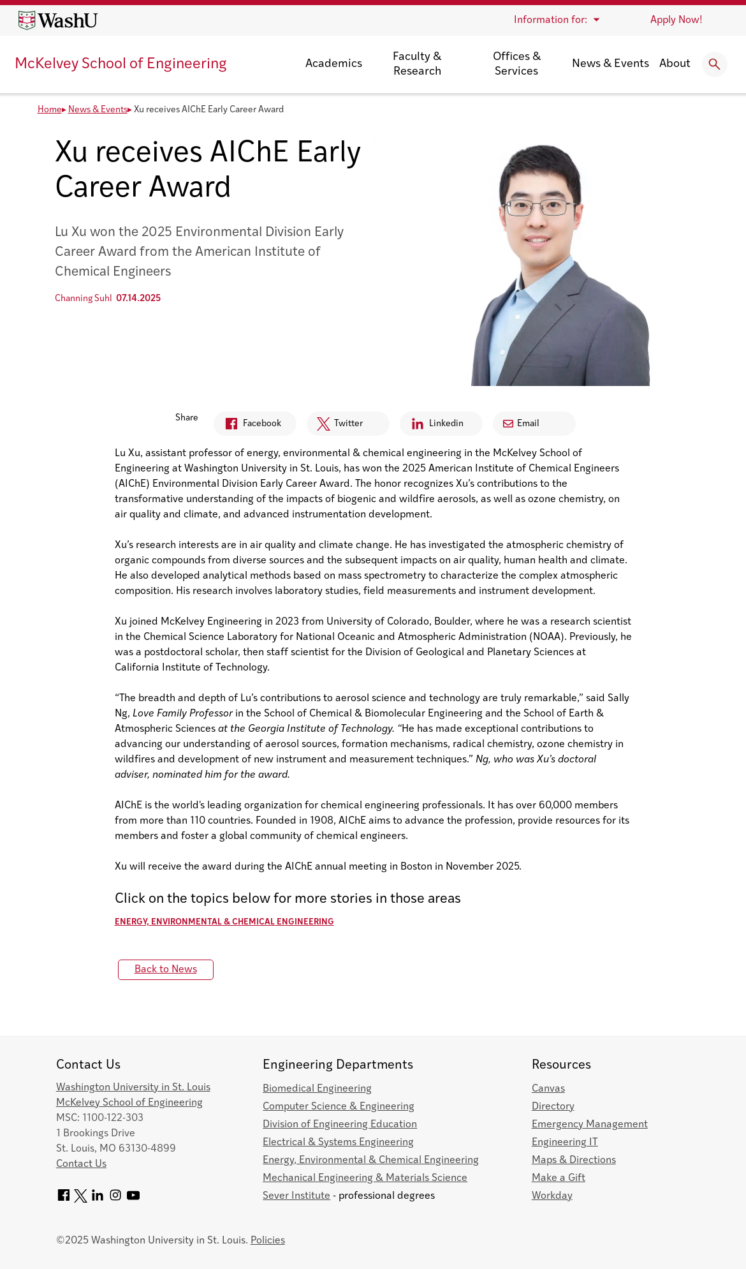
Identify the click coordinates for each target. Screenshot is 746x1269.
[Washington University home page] (58, 20)
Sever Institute (296, 1196)
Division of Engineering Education (340, 1125)
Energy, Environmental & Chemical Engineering (224, 922)
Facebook (247, 426)
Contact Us (81, 1164)
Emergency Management (590, 1125)
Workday (552, 1196)
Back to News (166, 970)
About (675, 64)
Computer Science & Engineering (338, 1107)
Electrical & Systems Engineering (338, 1143)
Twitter (335, 426)
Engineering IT (565, 1143)
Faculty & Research (417, 64)
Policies (268, 1241)
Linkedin (432, 426)
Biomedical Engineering (317, 1089)
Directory (553, 1107)
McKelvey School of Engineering (121, 64)
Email (521, 424)
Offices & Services (517, 64)
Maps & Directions (574, 1160)
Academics (333, 64)
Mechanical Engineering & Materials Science (365, 1178)
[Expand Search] (715, 64)
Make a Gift (558, 1178)
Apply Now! (676, 20)
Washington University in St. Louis (133, 1088)
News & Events (610, 64)
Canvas (548, 1089)
